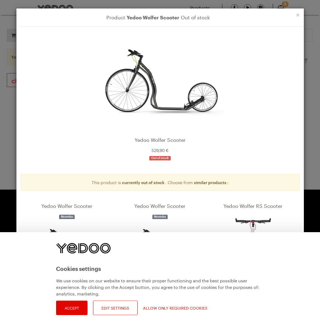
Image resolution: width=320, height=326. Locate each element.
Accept (72, 308)
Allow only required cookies (175, 308)
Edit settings (115, 308)
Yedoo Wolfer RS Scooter (253, 205)
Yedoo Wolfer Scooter (66, 205)
